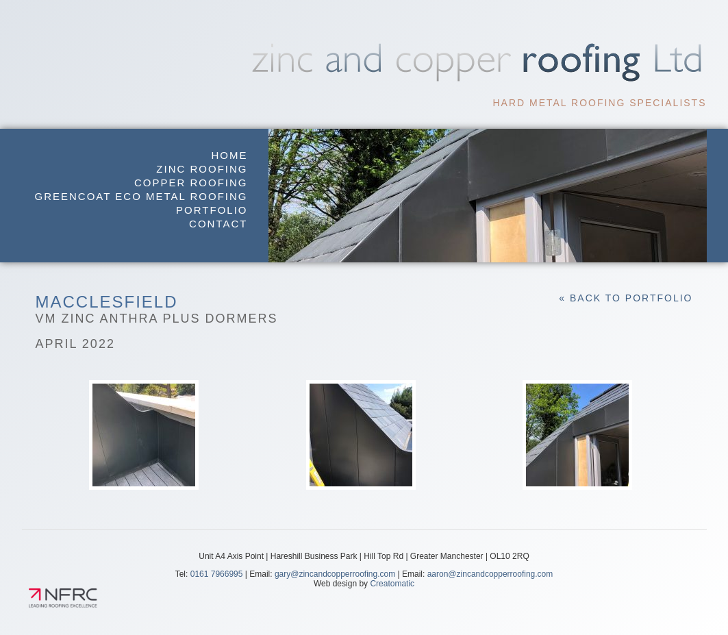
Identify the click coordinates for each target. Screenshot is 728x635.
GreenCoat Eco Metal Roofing (141, 196)
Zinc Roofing (201, 169)
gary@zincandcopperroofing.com (335, 574)
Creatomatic (392, 583)
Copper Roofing (191, 182)
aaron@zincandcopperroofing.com (490, 574)
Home (230, 155)
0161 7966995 (216, 574)
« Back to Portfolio (625, 297)
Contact (218, 223)
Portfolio (211, 210)
